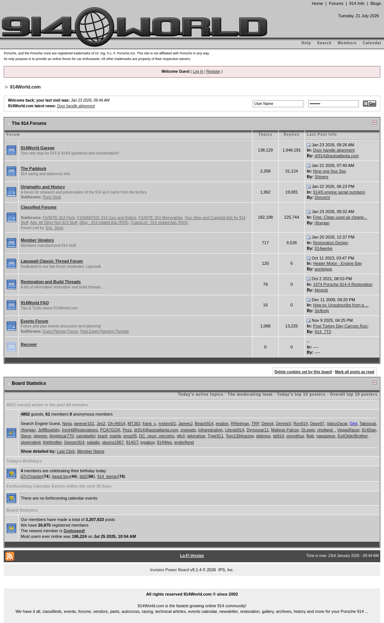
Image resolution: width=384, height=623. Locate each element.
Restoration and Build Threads (51, 281)
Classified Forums (38, 207)
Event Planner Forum (60, 331)
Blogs (375, 3)
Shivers (321, 176)
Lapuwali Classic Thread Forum (52, 261)
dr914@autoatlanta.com (337, 155)
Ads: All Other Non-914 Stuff (53, 223)
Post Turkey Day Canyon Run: (341, 326)
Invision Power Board (169, 569)
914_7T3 (323, 331)
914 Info (356, 3)
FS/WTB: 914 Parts (59, 218)
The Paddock (33, 168)
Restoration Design (330, 242)
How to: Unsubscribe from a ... (341, 305)
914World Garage (37, 148)
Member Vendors (37, 240)
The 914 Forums (29, 123)
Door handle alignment (76, 106)
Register (213, 71)
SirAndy (322, 310)
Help (306, 43)
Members (347, 43)
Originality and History (43, 187)
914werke (324, 248)
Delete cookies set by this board (303, 372)
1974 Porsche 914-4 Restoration (342, 284)
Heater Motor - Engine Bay (337, 263)
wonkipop (323, 269)
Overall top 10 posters (354, 394)
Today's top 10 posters (301, 394)
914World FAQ (35, 302)
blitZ (83, 476)
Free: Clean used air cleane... (340, 217)
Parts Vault (52, 197)
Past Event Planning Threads (104, 331)
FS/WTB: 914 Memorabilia (160, 218)
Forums (336, 3)
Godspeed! (74, 530)
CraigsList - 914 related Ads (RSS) (159, 223)
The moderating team (250, 394)
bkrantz (321, 290)
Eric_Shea (54, 228)
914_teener (107, 476)
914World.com (25, 87)
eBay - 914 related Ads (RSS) (104, 223)
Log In (198, 71)
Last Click (66, 451)
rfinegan (322, 223)
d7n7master (31, 476)
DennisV (322, 197)
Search (324, 43)
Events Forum (34, 321)
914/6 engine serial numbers (339, 192)
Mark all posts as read (354, 372)
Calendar (372, 43)
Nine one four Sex (329, 171)
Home (317, 3)
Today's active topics (201, 394)
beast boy (61, 476)
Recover (29, 344)
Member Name (91, 451)
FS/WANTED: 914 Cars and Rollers (106, 218)
